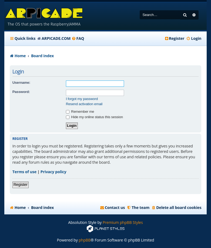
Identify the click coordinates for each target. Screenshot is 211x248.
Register (21, 184)
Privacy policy (53, 171)
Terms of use (24, 171)
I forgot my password (82, 99)
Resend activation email (84, 104)
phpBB (85, 240)
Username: (21, 82)
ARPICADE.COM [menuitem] (56, 38)
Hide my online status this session (94, 117)
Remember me (80, 111)
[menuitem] (78, 38)
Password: (21, 92)
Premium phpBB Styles (123, 222)
